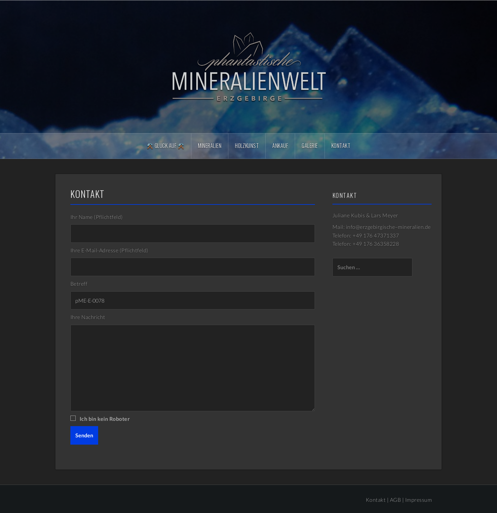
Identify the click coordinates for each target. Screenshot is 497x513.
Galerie (310, 146)
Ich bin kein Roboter (104, 419)
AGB (395, 499)
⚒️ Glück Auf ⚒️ (165, 146)
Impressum (418, 499)
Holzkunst (247, 146)
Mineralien (209, 146)
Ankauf (280, 146)
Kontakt (340, 146)
